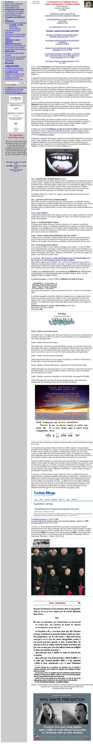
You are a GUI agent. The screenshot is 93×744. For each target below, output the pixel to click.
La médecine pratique (38, 279)
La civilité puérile (55, 27)
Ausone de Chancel (16, 170)
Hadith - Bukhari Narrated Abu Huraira (44, 331)
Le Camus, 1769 (72, 487)
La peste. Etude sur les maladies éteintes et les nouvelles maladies (53, 521)
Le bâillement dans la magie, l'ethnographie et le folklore (14, 12)
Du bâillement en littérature (14, 89)
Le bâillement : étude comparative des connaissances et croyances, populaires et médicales (62, 14)
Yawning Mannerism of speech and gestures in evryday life (62, 20)
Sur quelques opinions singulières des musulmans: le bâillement (62, 41)
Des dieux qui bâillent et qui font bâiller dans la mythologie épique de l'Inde (62, 36)
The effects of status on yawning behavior (59, 61)
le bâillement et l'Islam (46, 134)
